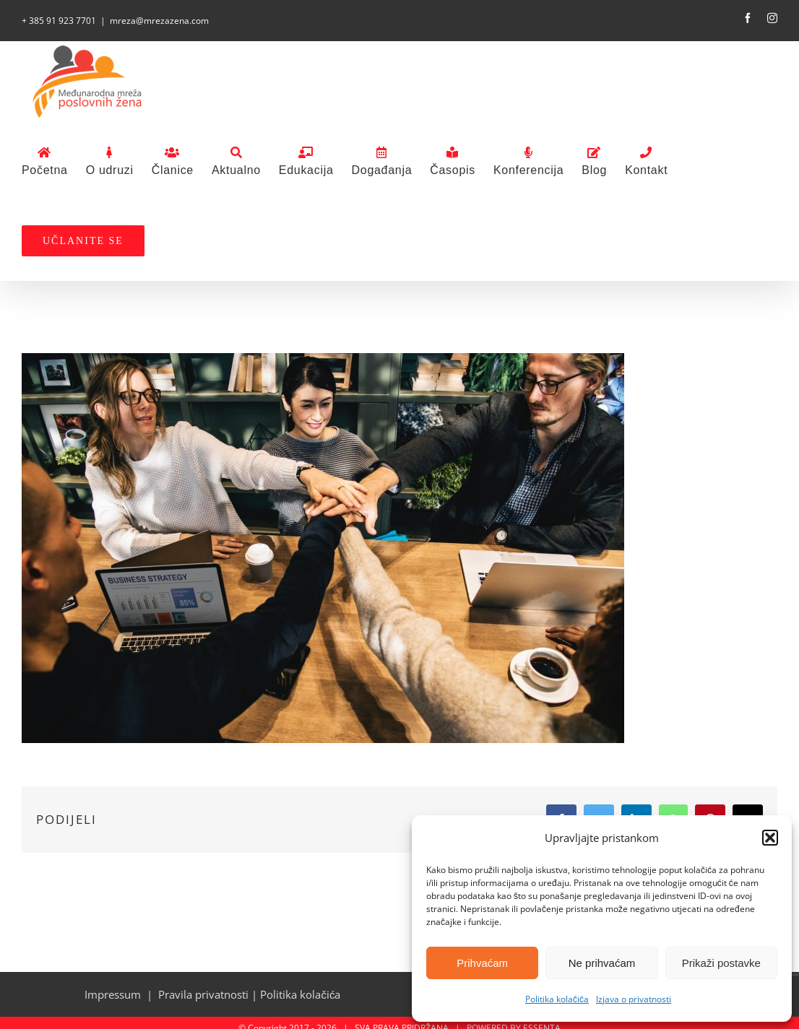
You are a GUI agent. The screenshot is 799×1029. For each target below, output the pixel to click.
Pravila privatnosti (203, 994)
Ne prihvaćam (602, 963)
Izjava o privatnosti (633, 999)
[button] (770, 837)
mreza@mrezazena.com (159, 20)
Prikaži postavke (721, 963)
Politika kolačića (557, 999)
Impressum (113, 994)
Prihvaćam (482, 963)
